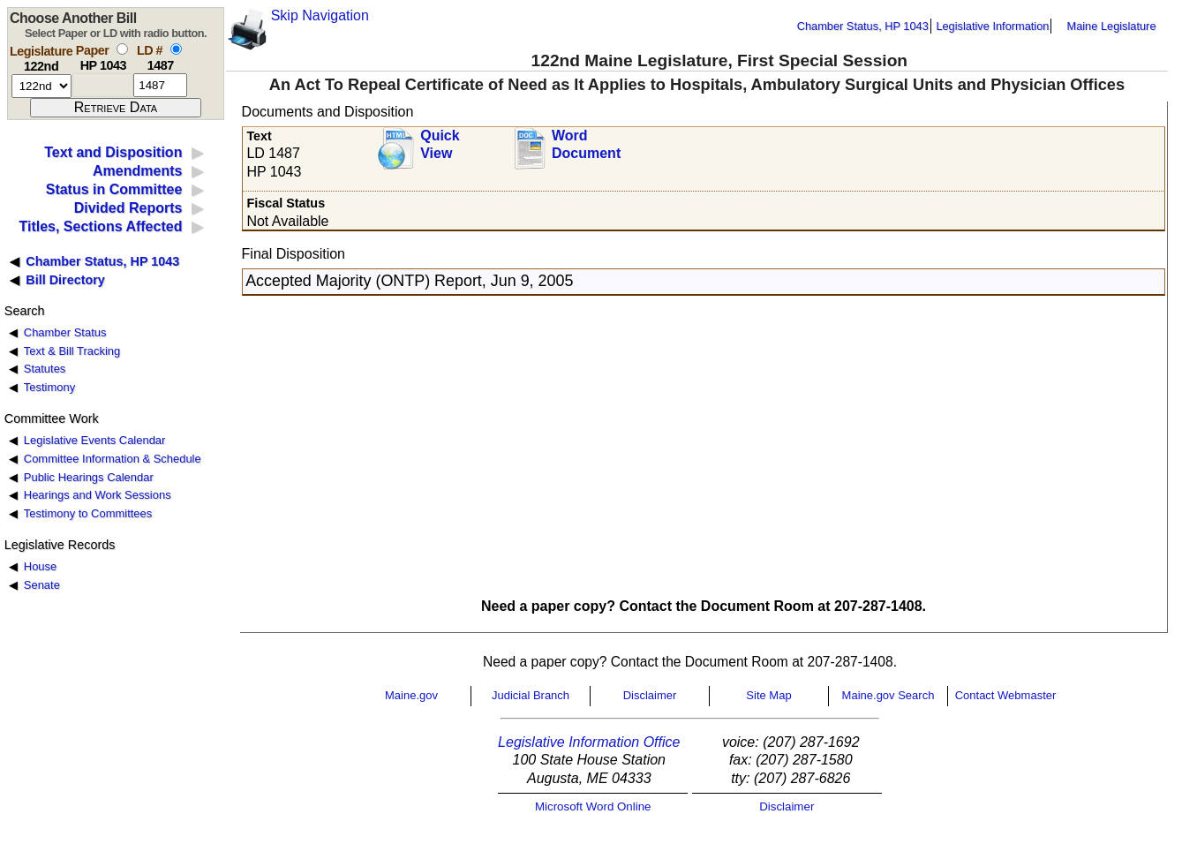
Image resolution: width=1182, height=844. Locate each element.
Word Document (586, 145)
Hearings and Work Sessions (97, 494)
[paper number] (102, 85)
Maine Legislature (1111, 26)
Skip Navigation (320, 15)
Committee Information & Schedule (112, 458)
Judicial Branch (530, 695)
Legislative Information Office (589, 742)
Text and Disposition (113, 152)
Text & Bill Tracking (72, 351)
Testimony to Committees (88, 513)
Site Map (768, 695)
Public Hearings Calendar (89, 477)
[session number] (41, 86)
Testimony (49, 387)
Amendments (137, 170)
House (40, 566)
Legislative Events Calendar (95, 440)
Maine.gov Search (888, 695)
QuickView (439, 145)
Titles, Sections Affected (100, 226)
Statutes (45, 368)
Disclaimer (650, 695)
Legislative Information (992, 26)
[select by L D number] (176, 49)
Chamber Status (65, 332)
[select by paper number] (122, 49)
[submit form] (115, 107)
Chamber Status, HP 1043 (863, 26)
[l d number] (160, 85)
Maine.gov (411, 695)
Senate (42, 585)
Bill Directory (65, 280)
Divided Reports (128, 207)
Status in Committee (114, 189)
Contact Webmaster (1006, 695)
